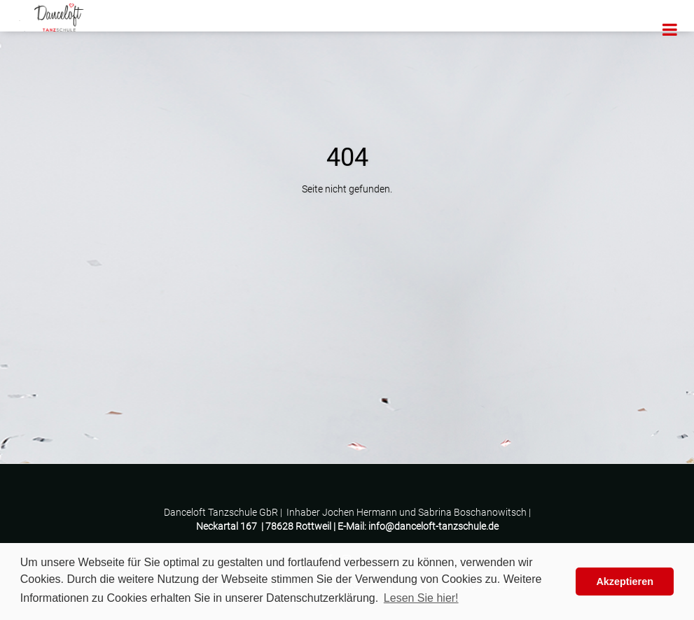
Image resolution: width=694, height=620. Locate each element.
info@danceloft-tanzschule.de (433, 526)
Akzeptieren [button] (624, 581)
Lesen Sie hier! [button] (421, 598)
